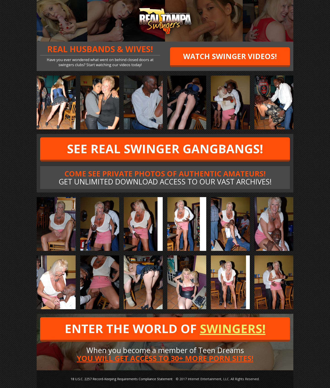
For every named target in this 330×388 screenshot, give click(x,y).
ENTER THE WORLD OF (165, 328)
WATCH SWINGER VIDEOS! (230, 56)
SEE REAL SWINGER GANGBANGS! (165, 148)
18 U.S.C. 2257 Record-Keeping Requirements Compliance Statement (122, 379)
